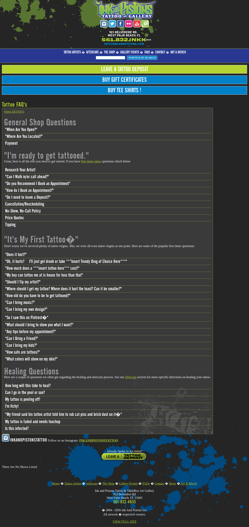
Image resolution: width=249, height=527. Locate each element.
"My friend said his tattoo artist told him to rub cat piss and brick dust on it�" (63, 414)
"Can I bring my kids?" (21, 345)
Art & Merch (178, 52)
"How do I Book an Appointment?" (29, 190)
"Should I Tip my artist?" (23, 282)
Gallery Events (129, 52)
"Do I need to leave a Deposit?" (28, 197)
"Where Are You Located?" (24, 136)
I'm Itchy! (12, 406)
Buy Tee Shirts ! (124, 90)
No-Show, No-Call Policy (23, 211)
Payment (11, 143)
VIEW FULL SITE (124, 521)
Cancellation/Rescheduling (24, 204)
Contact (160, 52)
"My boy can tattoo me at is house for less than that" (44, 275)
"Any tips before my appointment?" (30, 331)
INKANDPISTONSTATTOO (98, 440)
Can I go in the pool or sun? (25, 392)
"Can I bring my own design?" (26, 309)
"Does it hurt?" (16, 254)
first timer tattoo (91, 161)
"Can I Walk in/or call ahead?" (27, 176)
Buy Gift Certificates (124, 80)
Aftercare (92, 52)
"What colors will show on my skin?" (31, 359)
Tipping (10, 224)
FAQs (147, 52)
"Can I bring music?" (20, 302)
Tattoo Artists (72, 52)
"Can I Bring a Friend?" (21, 338)
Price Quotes (14, 218)
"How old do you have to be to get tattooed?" (38, 295)
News (172, 483)
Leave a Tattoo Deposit (124, 69)
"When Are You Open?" (21, 129)
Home (56, 483)
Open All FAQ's (14, 111)
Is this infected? (17, 428)
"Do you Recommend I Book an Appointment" (37, 183)
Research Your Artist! (20, 170)
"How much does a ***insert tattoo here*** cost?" (42, 268)
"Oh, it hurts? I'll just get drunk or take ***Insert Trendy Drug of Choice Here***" (66, 261)
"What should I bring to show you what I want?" (39, 325)
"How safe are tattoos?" (22, 352)
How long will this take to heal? (28, 385)
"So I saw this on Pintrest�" (26, 317)
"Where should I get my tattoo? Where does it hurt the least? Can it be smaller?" (63, 289)
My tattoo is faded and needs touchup (32, 421)
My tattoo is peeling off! (22, 399)
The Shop (109, 52)
